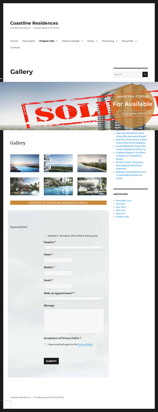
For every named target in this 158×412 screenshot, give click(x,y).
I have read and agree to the (70, 344)
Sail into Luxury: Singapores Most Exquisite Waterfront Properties (129, 165)
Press (90, 41)
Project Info (46, 41)
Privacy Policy (85, 344)
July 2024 (120, 204)
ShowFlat (127, 41)
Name (48, 254)
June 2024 (121, 207)
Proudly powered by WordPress (49, 397)
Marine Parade (71, 41)
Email (48, 280)
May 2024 (120, 210)
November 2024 (123, 200)
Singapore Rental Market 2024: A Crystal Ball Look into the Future (131, 175)
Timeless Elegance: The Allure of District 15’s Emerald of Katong (130, 155)
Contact (15, 47)
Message (49, 305)
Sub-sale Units (134, 113)
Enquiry (50, 242)
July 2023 (120, 213)
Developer (28, 41)
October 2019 (122, 216)
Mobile (49, 267)
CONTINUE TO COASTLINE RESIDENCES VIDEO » (58, 202)
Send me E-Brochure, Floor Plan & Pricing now (73, 235)
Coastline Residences (34, 23)
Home (14, 41)
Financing (108, 41)
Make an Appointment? (59, 293)
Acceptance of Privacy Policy (62, 338)
